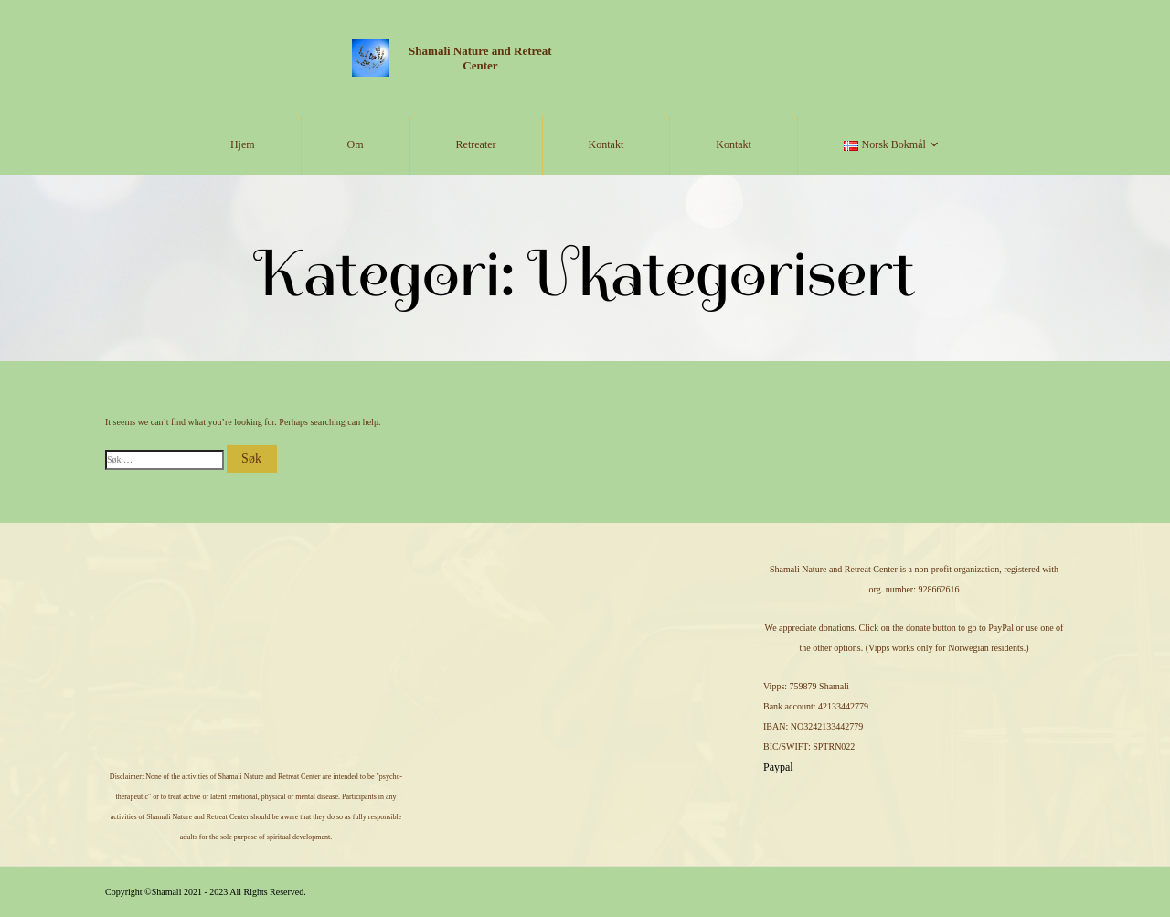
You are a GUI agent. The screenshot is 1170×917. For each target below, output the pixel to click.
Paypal (778, 767)
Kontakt (606, 144)
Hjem (242, 144)
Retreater (476, 144)
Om (355, 144)
